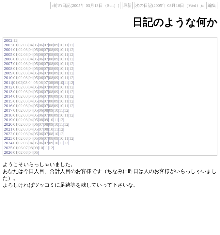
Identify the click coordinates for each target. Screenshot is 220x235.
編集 (212, 5)
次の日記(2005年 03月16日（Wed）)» (169, 5)
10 (61, 44)
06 (41, 44)
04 (30, 44)
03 (26, 44)
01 (15, 44)
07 (46, 44)
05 (36, 44)
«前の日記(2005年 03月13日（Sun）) (85, 5)
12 (15, 40)
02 (20, 44)
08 (51, 44)
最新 (127, 5)
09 (56, 44)
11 (66, 44)
